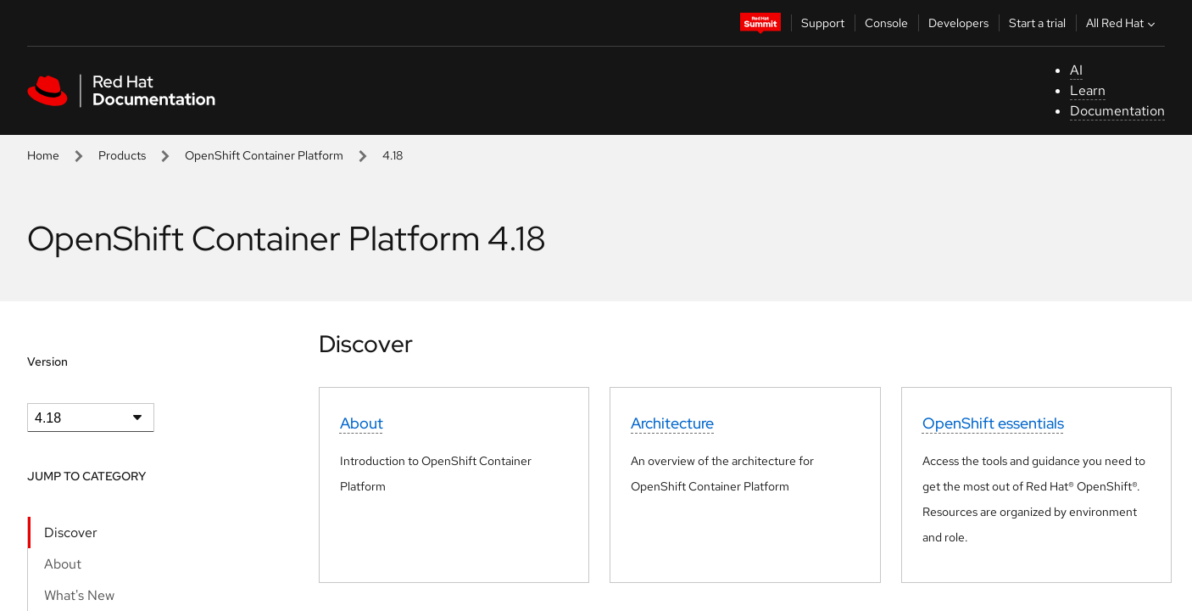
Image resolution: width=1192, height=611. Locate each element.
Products (122, 155)
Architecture (672, 423)
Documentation (1117, 111)
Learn (1088, 90)
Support (822, 23)
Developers (958, 23)
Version (47, 361)
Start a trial (1037, 23)
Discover (70, 532)
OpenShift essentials (993, 423)
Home (43, 155)
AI (1076, 70)
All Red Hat (1122, 23)
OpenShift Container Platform (264, 155)
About (62, 564)
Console (886, 23)
